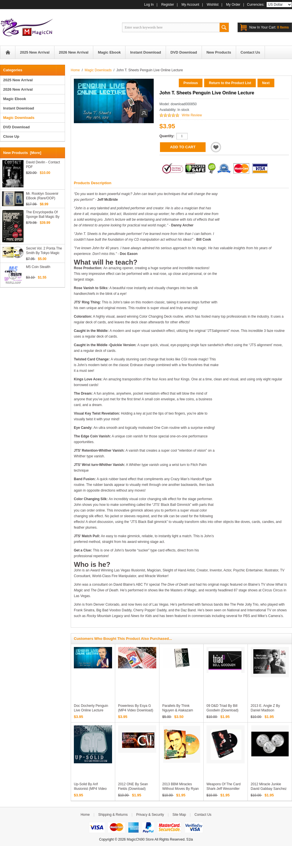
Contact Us (202, 815)
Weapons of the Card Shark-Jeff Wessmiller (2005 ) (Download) (223, 788)
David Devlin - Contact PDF (43, 164)
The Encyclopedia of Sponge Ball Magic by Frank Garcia (42, 214)
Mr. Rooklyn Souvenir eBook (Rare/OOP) (42, 196)
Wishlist (212, 5)
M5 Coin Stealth (38, 267)
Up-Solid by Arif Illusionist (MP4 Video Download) (90, 788)
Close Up (11, 136)
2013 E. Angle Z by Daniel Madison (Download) (265, 710)
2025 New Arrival (18, 80)
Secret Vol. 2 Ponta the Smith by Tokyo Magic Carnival (44, 250)
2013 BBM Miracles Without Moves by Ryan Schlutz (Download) (180, 788)
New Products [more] (22, 153)
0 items (269, 27)
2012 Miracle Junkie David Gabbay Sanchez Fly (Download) (269, 788)
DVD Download (16, 127)
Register (167, 5)
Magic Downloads (98, 70)
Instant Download (18, 108)
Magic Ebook (14, 99)
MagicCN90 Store (140, 839)
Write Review (192, 115)
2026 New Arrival (18, 89)
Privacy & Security (150, 815)
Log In (149, 5)
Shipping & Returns (112, 815)
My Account (190, 5)
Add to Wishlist (216, 147)
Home (7, 52)
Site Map (179, 815)
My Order (233, 5)
